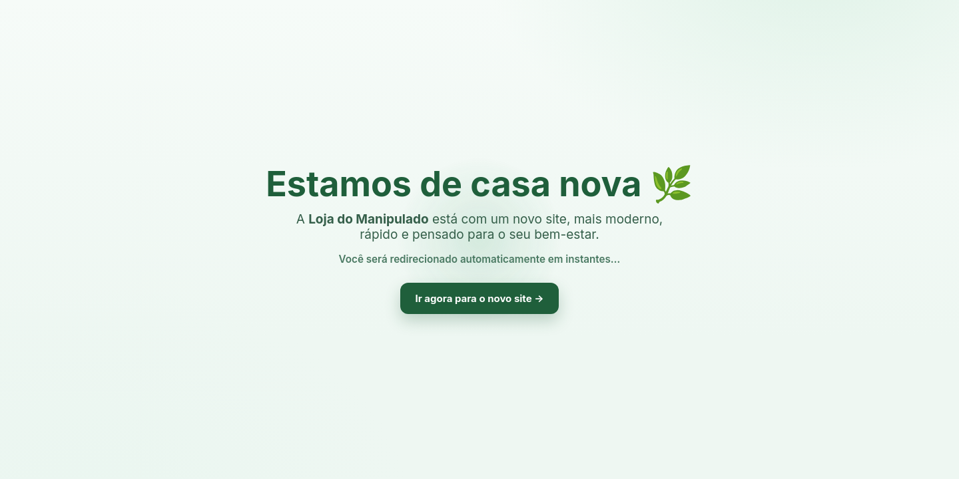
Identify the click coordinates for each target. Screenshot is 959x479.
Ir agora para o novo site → (479, 298)
